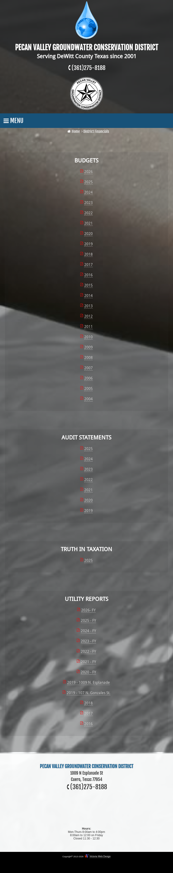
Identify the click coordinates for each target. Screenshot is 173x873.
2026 (88, 171)
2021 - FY (88, 662)
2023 (88, 202)
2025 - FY (88, 620)
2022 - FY (88, 651)
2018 (88, 254)
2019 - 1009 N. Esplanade (88, 682)
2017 (88, 264)
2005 (88, 388)
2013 (88, 306)
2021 (88, 223)
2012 (88, 316)
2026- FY (88, 610)
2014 (88, 295)
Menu (13, 120)
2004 (88, 399)
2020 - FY (88, 672)
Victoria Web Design (100, 856)
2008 (88, 357)
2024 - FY (88, 631)
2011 (88, 326)
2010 (88, 337)
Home (76, 131)
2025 (88, 182)
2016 (88, 275)
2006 (88, 378)
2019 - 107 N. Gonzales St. (88, 693)
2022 (88, 213)
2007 (88, 368)
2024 (88, 192)
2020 (88, 233)
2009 (88, 347)
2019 (88, 244)
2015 (88, 285)
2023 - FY (88, 641)
